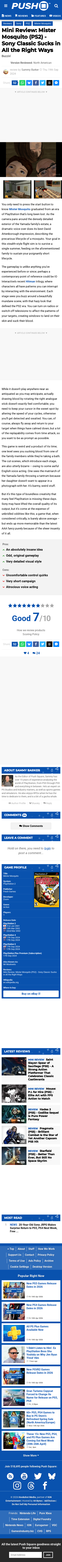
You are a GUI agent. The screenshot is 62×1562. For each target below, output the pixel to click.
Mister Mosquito (42, 23)
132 (20, 1141)
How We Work (46, 1248)
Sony (18, 23)
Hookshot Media (27, 1497)
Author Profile (17, 803)
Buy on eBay (31, 994)
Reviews (7, 23)
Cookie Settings (19, 1266)
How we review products (31, 630)
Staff (31, 1248)
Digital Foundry (42, 1519)
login (47, 848)
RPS (48, 1531)
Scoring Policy (31, 634)
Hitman (30, 281)
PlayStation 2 (9, 884)
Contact (29, 1254)
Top (10, 1248)
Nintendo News (14, 1525)
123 (20, 1162)
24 (38, 653)
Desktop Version (42, 1266)
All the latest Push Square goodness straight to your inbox (31, 1545)
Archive (49, 1260)
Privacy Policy (46, 1254)
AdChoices (50, 1500)
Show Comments (31, 826)
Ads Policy (34, 1260)
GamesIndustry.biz (22, 1531)
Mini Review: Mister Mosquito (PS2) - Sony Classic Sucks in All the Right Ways (31, 40)
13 (21, 1072)
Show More (31, 1455)
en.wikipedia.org (11, 982)
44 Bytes (37, 1500)
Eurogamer (41, 1525)
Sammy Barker (30, 69)
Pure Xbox (45, 1513)
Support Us (14, 1254)
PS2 (28, 23)
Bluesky (34, 803)
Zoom (6, 899)
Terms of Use (17, 1260)
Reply (47, 803)
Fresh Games (9, 891)
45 (20, 1120)
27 (21, 1100)
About (21, 1248)
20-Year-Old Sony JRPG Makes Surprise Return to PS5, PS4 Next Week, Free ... (33, 1228)
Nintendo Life (28, 1513)
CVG (39, 1531)
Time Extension (20, 1519)
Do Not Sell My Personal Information (31, 1504)
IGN (29, 1525)
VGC (54, 1525)
